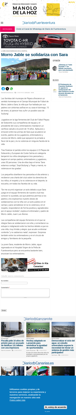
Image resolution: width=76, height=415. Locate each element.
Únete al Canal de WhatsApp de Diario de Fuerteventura (41, 29)
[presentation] (16, 304)
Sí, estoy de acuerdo (55, 407)
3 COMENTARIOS (64, 355)
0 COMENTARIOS (20, 92)
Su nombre (4, 280)
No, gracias (47, 411)
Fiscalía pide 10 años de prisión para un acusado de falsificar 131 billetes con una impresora (12, 344)
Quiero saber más (17, 400)
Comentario (5, 287)
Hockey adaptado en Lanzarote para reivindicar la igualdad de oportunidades (36, 344)
